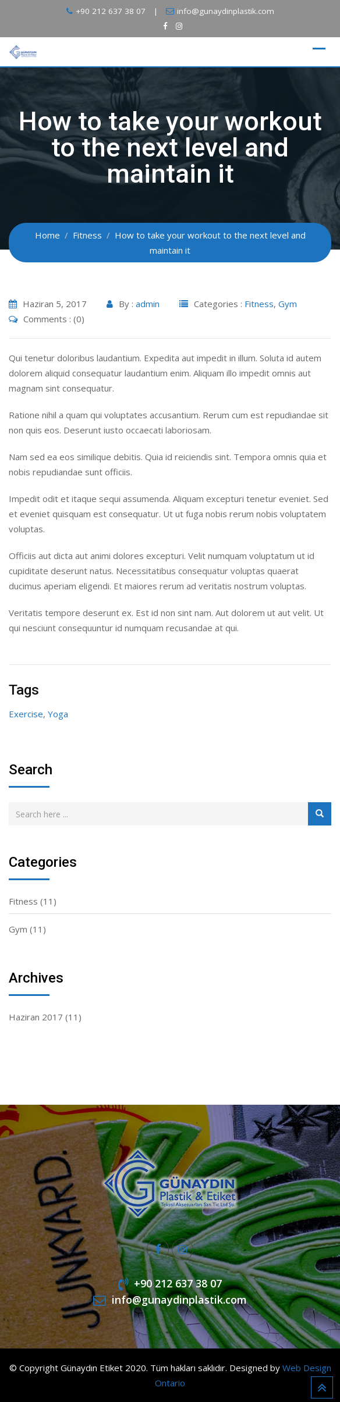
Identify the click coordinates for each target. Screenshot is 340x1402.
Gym (287, 303)
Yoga (58, 714)
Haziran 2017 (36, 1017)
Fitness (259, 303)
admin (148, 303)
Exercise (26, 714)
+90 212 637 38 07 (111, 11)
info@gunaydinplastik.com (225, 11)
